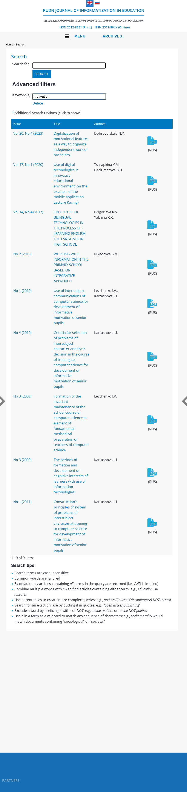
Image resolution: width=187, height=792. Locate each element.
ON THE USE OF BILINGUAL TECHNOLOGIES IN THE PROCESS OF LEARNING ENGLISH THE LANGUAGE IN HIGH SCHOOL (69, 228)
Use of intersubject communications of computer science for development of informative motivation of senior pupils (71, 306)
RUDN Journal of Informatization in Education (93, 15)
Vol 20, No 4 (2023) (28, 133)
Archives (112, 36)
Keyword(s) (21, 95)
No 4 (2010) (22, 332)
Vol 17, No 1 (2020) (28, 164)
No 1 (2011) (22, 501)
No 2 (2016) (22, 254)
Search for (20, 64)
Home (9, 44)
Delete (37, 103)
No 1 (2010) (22, 290)
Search (20, 44)
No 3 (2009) (22, 396)
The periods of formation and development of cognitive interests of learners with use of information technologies (71, 475)
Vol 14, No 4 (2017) (28, 212)
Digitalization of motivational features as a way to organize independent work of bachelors (71, 144)
